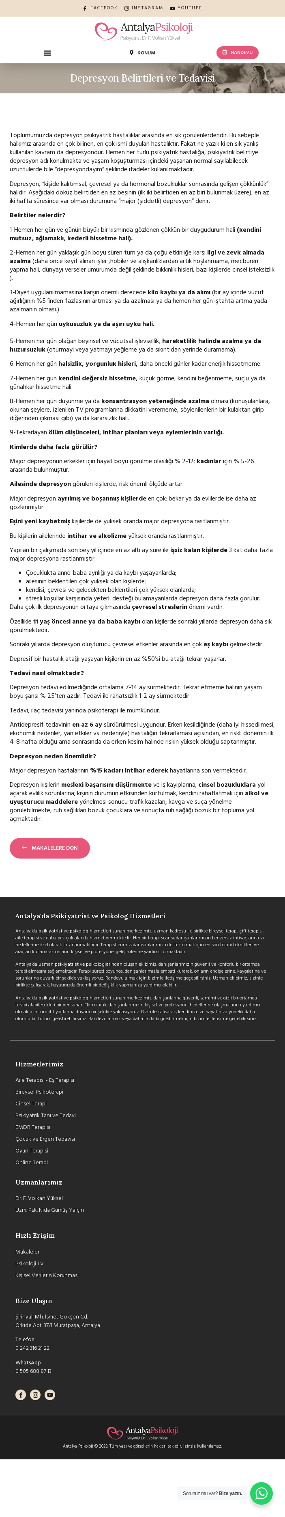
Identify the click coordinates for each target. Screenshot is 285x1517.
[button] (47, 53)
